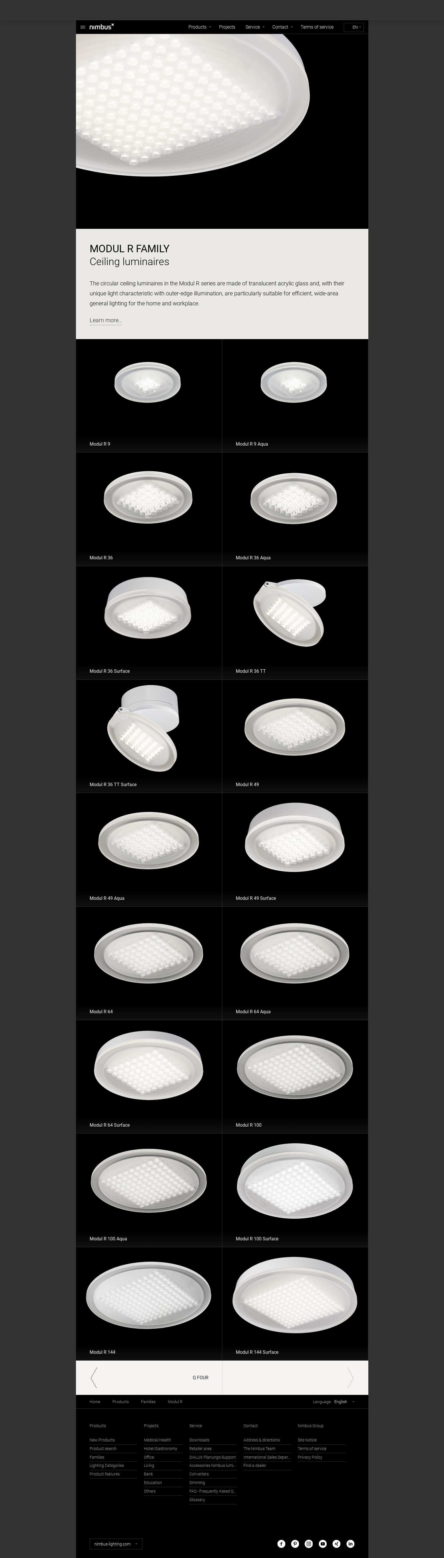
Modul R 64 (101, 1011)
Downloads (199, 1440)
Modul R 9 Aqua (252, 444)
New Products (102, 1440)
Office (149, 1457)
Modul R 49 (247, 784)
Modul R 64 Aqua (253, 1011)
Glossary (197, 1499)
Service (253, 27)
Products (197, 27)
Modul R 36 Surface (110, 671)
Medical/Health (157, 1440)
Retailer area (200, 1448)
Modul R (175, 1401)
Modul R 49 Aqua (107, 898)
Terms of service (317, 27)
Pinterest (295, 1544)
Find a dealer (255, 1465)
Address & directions (262, 1440)
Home (95, 1401)
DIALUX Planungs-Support (212, 1457)
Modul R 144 (102, 1352)
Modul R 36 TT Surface (113, 784)
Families (148, 1401)
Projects (227, 27)
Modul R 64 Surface (110, 1125)
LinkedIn (350, 1544)
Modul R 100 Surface (257, 1238)
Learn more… (106, 320)
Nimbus (83, 24)
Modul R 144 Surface (257, 1352)
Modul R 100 (249, 1125)
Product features (105, 1474)
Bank (148, 1474)
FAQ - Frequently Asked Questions (213, 1491)
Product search (103, 1448)
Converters (199, 1474)
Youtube (322, 1544)
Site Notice (307, 1440)
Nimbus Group (311, 1425)
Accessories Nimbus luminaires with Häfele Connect (213, 1465)
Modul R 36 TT (251, 671)
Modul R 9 (100, 444)
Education (153, 1482)
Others (150, 1491)
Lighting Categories (107, 1465)
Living (149, 1465)
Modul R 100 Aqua (108, 1238)
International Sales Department (267, 1457)
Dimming (197, 1482)
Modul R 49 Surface (256, 898)
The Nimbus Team (259, 1448)
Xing (336, 1544)
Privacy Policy (310, 1457)
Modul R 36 (101, 557)
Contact (280, 27)
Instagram (308, 1544)
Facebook (281, 1544)
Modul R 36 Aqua (253, 557)
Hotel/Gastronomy (160, 1448)
